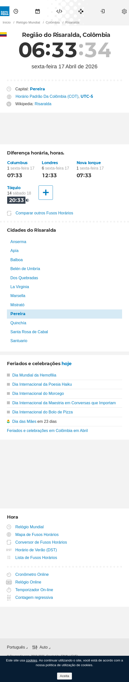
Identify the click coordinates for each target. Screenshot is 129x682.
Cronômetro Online (32, 574)
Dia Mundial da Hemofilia (31, 375)
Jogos (81, 11)
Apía (14, 251)
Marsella (17, 296)
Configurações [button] (124, 11)
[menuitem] (16, 11)
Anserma (18, 242)
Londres (50, 162)
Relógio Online (28, 582)
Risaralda (43, 104)
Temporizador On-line (34, 590)
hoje (67, 363)
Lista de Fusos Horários (36, 558)
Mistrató (17, 305)
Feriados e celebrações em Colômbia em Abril (47, 431)
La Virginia (19, 287)
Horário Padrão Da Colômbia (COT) (47, 96)
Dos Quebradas (24, 278)
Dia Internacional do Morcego (35, 393)
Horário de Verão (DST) (36, 550)
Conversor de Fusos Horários (41, 542)
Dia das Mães (24, 421)
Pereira (17, 313)
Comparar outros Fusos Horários (44, 213)
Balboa (16, 260)
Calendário (37, 11)
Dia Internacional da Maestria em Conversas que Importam (61, 403)
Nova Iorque (89, 162)
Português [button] (16, 647)
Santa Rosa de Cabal (29, 332)
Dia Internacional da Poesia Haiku (39, 384)
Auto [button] (44, 647)
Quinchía (18, 323)
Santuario (18, 341)
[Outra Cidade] (46, 192)
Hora (16, 11)
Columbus (17, 162)
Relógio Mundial (30, 527)
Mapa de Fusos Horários (37, 534)
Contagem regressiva (34, 597)
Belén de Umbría (25, 269)
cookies (31, 660)
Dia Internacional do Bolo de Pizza (40, 412)
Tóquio (14, 187)
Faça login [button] (102, 11)
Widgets (59, 11)
